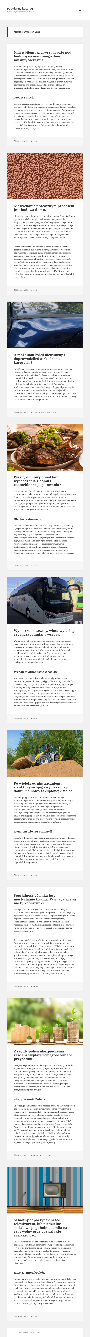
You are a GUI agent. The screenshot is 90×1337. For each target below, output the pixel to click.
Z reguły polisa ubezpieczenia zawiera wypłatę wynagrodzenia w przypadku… (43, 1055)
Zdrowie (35, 986)
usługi (35, 141)
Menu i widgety (80, 12)
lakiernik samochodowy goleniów (32, 399)
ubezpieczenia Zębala (29, 1099)
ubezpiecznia (46, 1155)
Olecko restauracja (27, 519)
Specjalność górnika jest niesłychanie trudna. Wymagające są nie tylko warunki (45, 899)
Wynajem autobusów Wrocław (35, 672)
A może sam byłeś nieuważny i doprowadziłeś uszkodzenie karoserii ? (39, 359)
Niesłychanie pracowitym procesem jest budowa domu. (44, 208)
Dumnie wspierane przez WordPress (27, 1332)
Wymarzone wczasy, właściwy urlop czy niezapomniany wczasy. (44, 632)
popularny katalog (20, 8)
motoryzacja (51, 412)
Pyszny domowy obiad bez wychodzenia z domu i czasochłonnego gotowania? (37, 481)
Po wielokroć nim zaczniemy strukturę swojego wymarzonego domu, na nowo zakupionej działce (43, 787)
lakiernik (44, 412)
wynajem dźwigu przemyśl (33, 831)
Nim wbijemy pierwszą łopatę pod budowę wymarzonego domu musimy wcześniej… (42, 56)
